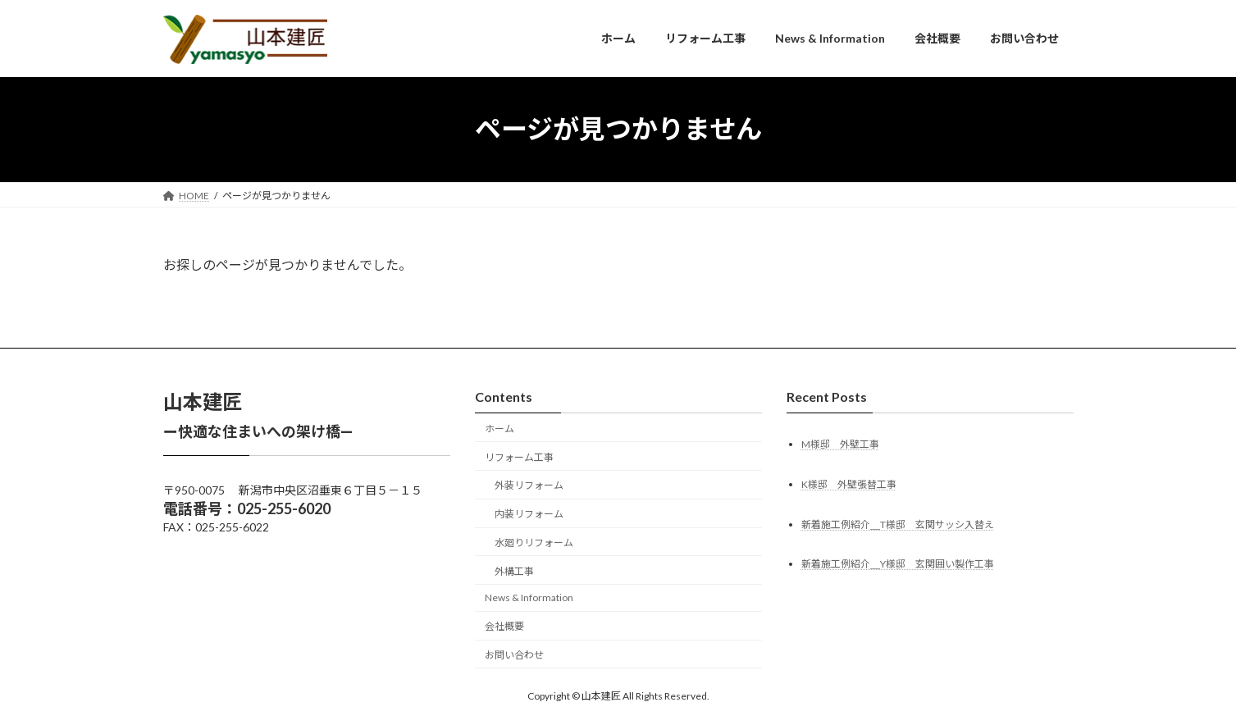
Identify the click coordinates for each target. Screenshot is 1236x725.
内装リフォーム (529, 514)
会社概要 (504, 626)
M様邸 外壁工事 (840, 443)
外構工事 (514, 570)
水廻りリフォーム (534, 542)
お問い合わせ (514, 655)
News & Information (529, 597)
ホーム (499, 428)
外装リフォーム (529, 485)
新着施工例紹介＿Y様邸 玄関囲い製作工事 (897, 564)
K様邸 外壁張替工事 (848, 483)
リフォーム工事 (519, 456)
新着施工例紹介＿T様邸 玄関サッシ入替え (897, 524)
